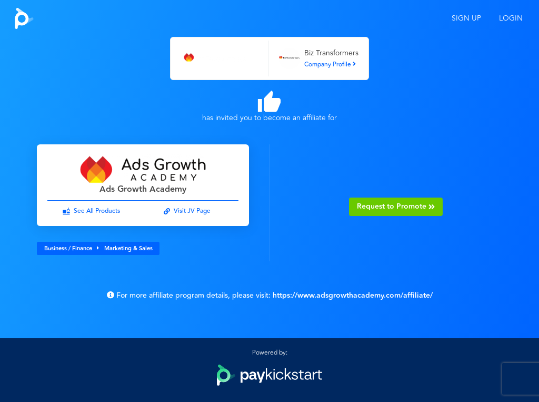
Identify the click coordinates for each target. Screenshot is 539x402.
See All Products (97, 211)
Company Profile (330, 65)
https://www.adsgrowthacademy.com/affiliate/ (353, 295)
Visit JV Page (192, 211)
